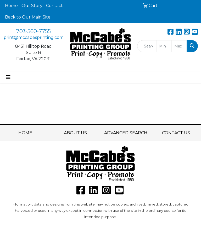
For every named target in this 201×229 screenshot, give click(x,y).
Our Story (31, 5)
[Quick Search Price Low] (164, 46)
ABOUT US (75, 132)
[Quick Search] (147, 46)
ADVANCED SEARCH (125, 132)
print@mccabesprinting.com (34, 37)
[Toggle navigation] (8, 77)
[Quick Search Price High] (179, 46)
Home (11, 5)
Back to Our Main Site (28, 17)
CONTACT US (176, 132)
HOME (25, 132)
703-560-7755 (33, 31)
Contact (54, 5)
